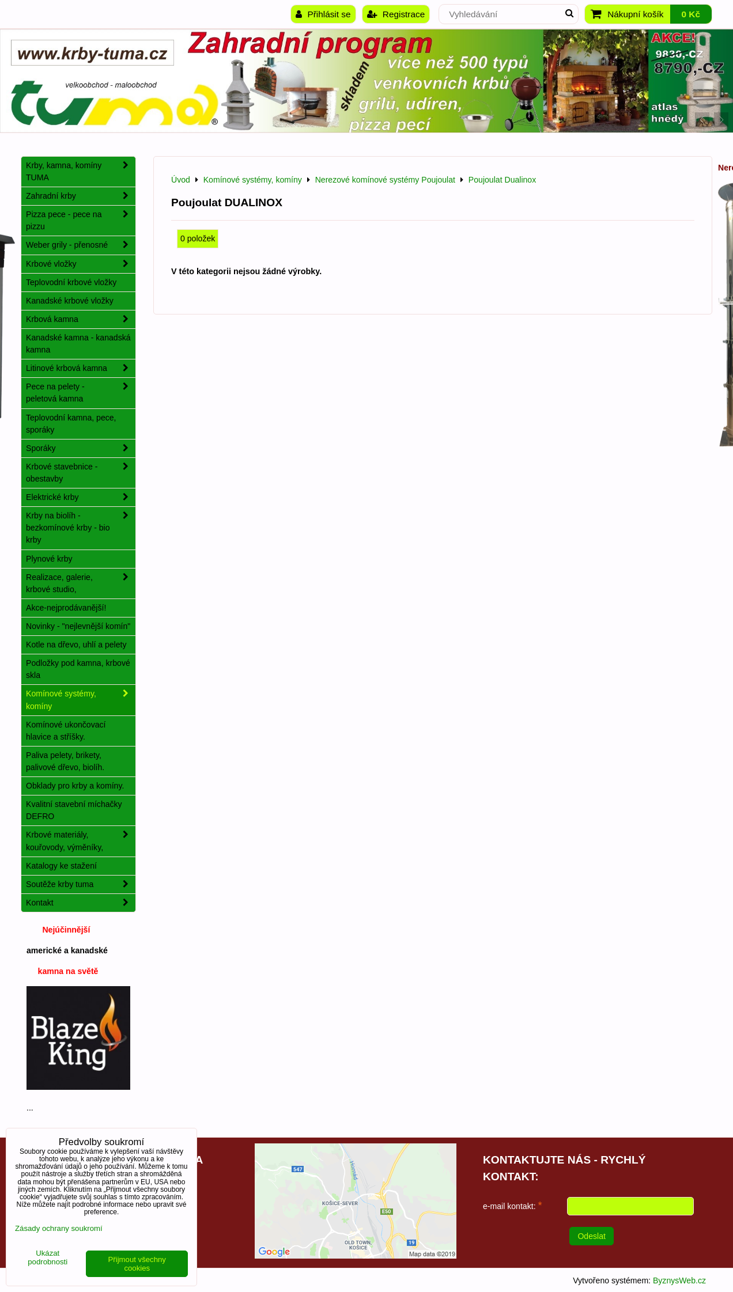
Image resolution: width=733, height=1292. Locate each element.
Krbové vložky (80, 264)
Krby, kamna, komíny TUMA (80, 172)
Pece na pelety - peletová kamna (80, 393)
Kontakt (80, 903)
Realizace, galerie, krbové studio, (80, 583)
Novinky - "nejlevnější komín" (78, 626)
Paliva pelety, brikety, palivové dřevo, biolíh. (65, 761)
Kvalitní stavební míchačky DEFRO (74, 810)
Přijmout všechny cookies (137, 1263)
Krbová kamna (80, 319)
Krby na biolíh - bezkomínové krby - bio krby (80, 528)
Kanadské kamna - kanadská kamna (78, 343)
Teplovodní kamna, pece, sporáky (71, 423)
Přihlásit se (323, 14)
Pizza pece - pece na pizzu (80, 221)
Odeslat (591, 1236)
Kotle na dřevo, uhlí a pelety (76, 644)
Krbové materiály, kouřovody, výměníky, (80, 841)
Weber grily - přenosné (80, 245)
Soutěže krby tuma (80, 884)
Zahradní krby (80, 196)
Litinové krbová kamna (80, 368)
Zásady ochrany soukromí (59, 1228)
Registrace (396, 14)
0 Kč (691, 14)
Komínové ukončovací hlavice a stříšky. (66, 730)
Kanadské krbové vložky (70, 300)
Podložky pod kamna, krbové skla (78, 669)
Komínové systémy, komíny (80, 700)
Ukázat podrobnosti (47, 1257)
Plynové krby (49, 558)
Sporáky (80, 448)
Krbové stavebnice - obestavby (80, 473)
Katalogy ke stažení (61, 865)
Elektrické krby (80, 497)
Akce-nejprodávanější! (66, 607)
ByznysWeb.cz (679, 1280)
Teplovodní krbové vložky (71, 282)
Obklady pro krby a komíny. (75, 785)
